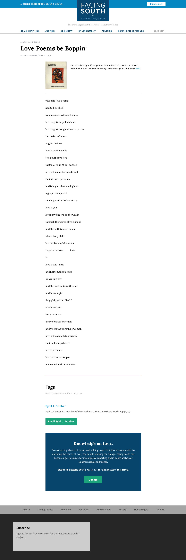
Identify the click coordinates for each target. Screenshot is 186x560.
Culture (26, 509)
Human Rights (141, 509)
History (122, 509)
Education (84, 509)
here (137, 68)
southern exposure (61, 393)
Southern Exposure (131, 30)
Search (160, 30)
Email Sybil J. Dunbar (61, 421)
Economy (67, 30)
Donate (93, 479)
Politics (107, 30)
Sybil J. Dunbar (30, 55)
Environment (87, 30)
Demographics (29, 30)
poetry (78, 393)
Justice (50, 30)
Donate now (156, 3)
